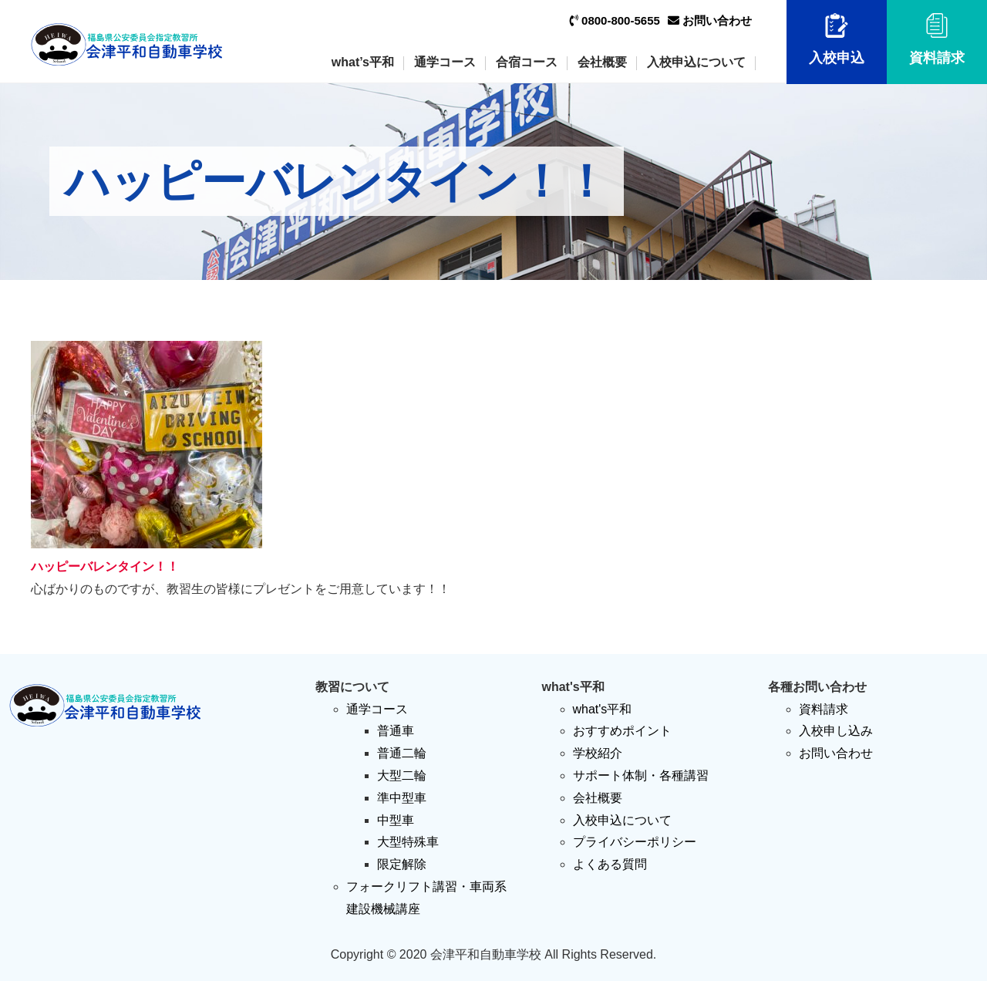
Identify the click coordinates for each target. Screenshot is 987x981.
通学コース (445, 62)
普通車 (395, 730)
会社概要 (602, 62)
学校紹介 (597, 753)
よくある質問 (610, 864)
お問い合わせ (710, 20)
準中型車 (401, 797)
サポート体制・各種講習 (641, 775)
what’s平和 (363, 62)
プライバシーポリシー (634, 841)
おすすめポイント (622, 730)
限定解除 (401, 864)
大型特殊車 (408, 841)
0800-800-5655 (615, 20)
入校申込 (836, 39)
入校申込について (696, 62)
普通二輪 (401, 753)
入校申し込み (836, 730)
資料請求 (937, 39)
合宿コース (527, 62)
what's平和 (602, 709)
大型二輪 (401, 775)
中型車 (395, 820)
